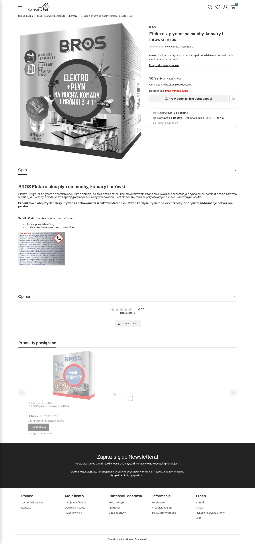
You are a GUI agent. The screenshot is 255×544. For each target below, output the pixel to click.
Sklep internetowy (126, 539)
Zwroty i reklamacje (32, 502)
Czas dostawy (117, 512)
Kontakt (26, 507)
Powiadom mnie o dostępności (188, 98)
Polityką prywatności (134, 475)
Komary (73, 16)
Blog (199, 518)
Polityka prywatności (164, 512)
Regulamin (108, 471)
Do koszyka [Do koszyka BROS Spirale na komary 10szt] (39, 427)
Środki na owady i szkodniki (51, 16)
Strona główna (25, 16)
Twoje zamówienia (76, 502)
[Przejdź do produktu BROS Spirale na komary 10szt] (73, 375)
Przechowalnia (73, 512)
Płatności (114, 507)
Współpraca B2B (162, 507)
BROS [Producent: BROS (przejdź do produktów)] (153, 26)
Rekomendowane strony (210, 512)
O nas (199, 507)
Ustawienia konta (75, 507)
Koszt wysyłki (117, 502)
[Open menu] (20, 7)
